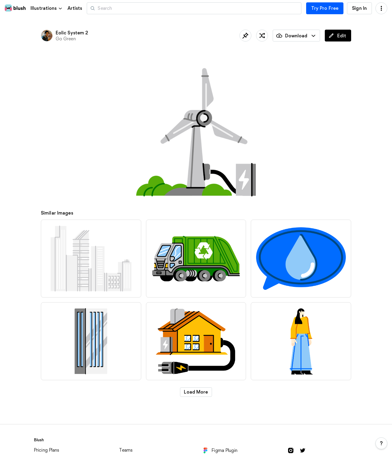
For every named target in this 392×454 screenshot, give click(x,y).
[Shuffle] (262, 35)
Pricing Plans (47, 450)
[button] (46, 8)
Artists (75, 8)
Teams (126, 450)
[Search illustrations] (194, 8)
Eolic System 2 (72, 33)
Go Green (66, 38)
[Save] (245, 35)
